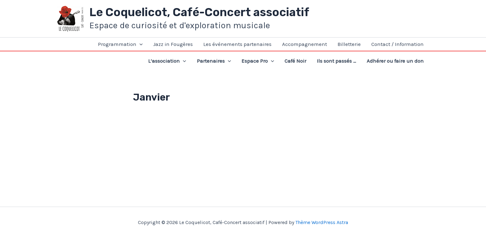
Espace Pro (257, 61)
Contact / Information (397, 44)
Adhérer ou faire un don (395, 61)
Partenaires (214, 61)
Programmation (120, 44)
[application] (139, 44)
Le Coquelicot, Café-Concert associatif (199, 12)
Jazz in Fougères (173, 44)
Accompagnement (304, 44)
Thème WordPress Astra (321, 222)
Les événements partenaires (237, 44)
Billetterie (349, 44)
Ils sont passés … (336, 61)
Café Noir (295, 61)
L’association (167, 61)
